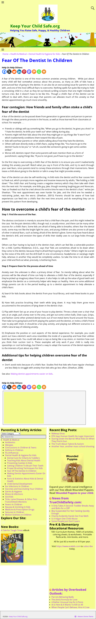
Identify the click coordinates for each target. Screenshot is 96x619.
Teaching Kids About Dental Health (23, 460)
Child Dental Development (19, 483)
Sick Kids (9, 496)
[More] (44, 71)
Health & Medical (18, 54)
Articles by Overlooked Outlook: (67, 591)
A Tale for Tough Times (12, 530)
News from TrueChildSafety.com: (65, 500)
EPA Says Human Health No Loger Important (72, 436)
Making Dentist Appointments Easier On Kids (26, 474)
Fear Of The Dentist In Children (21, 470)
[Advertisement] (24, 408)
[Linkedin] (19, 71)
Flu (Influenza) (11, 452)
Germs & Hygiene (13, 491)
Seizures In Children (14, 512)
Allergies (9, 445)
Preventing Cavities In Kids (19, 463)
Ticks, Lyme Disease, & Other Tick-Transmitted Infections (21, 500)
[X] (9, 71)
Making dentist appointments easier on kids (32, 373)
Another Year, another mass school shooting (72, 446)
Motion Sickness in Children (18, 514)
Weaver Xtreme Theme (85, 616)
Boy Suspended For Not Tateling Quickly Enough (70, 512)
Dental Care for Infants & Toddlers (23, 458)
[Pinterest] (24, 71)
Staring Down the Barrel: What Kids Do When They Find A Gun (72, 440)
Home (5, 54)
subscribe (88, 546)
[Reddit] (14, 71)
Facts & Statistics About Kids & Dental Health (25, 480)
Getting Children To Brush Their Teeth (25, 465)
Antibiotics (10, 442)
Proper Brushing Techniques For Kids (25, 468)
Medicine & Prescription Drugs (19, 509)
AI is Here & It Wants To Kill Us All (67, 604)
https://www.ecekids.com (68, 546)
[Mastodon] (29, 71)
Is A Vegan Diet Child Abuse (64, 518)
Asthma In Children (14, 450)
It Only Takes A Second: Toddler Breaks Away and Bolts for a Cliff (72, 507)
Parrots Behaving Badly (62, 597)
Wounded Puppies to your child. (75, 492)
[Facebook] (4, 71)
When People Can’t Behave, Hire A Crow (70, 607)
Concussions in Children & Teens (20, 447)
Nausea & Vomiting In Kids (17, 507)
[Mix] (34, 71)
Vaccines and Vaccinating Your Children (24, 488)
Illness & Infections (14, 494)
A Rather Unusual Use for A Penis (67, 602)
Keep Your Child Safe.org (35, 26)
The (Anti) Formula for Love (64, 599)
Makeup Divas (58, 433)
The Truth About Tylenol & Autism (67, 443)
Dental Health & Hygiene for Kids (44, 54)
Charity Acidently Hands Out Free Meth (70, 516)
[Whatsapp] (39, 71)
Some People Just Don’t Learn (65, 521)
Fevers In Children (13, 504)
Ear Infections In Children (17, 486)
